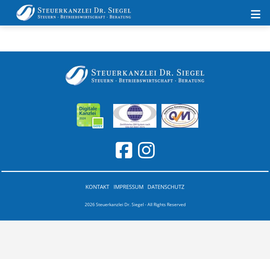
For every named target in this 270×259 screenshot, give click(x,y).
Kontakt (97, 186)
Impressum (128, 186)
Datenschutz (166, 186)
